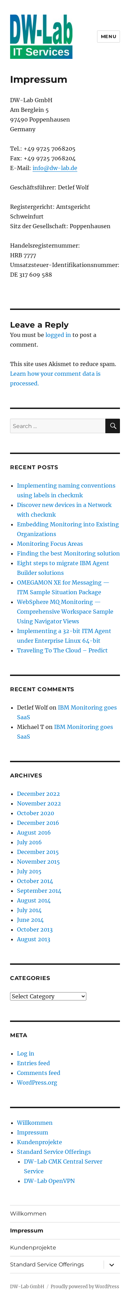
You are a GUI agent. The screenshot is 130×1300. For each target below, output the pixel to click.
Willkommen (35, 1122)
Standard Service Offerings (54, 1151)
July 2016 (29, 842)
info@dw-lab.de (55, 167)
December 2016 (38, 822)
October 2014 (35, 881)
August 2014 (34, 900)
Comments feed (38, 1072)
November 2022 (39, 803)
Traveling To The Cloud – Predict (62, 650)
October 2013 (35, 929)
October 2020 (35, 813)
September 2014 (39, 890)
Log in (25, 1053)
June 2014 (30, 919)
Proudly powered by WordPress (85, 1287)
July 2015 (29, 871)
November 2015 (38, 861)
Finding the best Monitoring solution (68, 553)
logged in (58, 334)
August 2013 (33, 939)
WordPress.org (37, 1082)
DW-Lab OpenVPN (49, 1180)
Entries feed (33, 1063)
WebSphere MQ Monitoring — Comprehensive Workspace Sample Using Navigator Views (65, 611)
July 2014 (29, 910)
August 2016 (34, 832)
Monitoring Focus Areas (50, 543)
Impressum (32, 1132)
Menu (108, 36)
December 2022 (38, 793)
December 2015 (38, 851)
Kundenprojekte (39, 1142)
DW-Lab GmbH (27, 1287)
